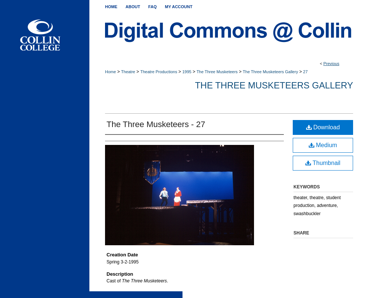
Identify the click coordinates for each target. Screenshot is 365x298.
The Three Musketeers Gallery (270, 71)
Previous (331, 63)
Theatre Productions (158, 71)
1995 (186, 71)
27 (305, 71)
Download (323, 127)
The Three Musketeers (217, 71)
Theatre (128, 71)
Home (110, 71)
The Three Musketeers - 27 (156, 124)
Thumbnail (322, 163)
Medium (323, 145)
